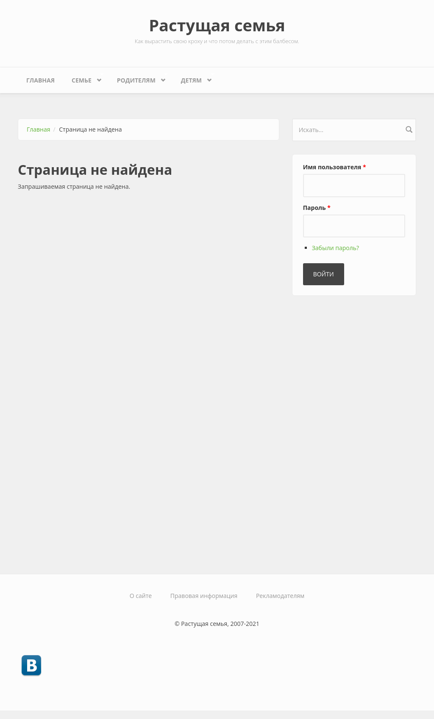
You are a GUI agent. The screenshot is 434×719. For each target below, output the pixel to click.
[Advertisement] (355, 431)
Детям (193, 78)
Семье (83, 78)
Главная (40, 80)
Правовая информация (203, 596)
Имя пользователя (334, 167)
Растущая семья (217, 25)
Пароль (317, 208)
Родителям (138, 78)
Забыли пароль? (335, 248)
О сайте (141, 596)
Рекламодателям (280, 596)
